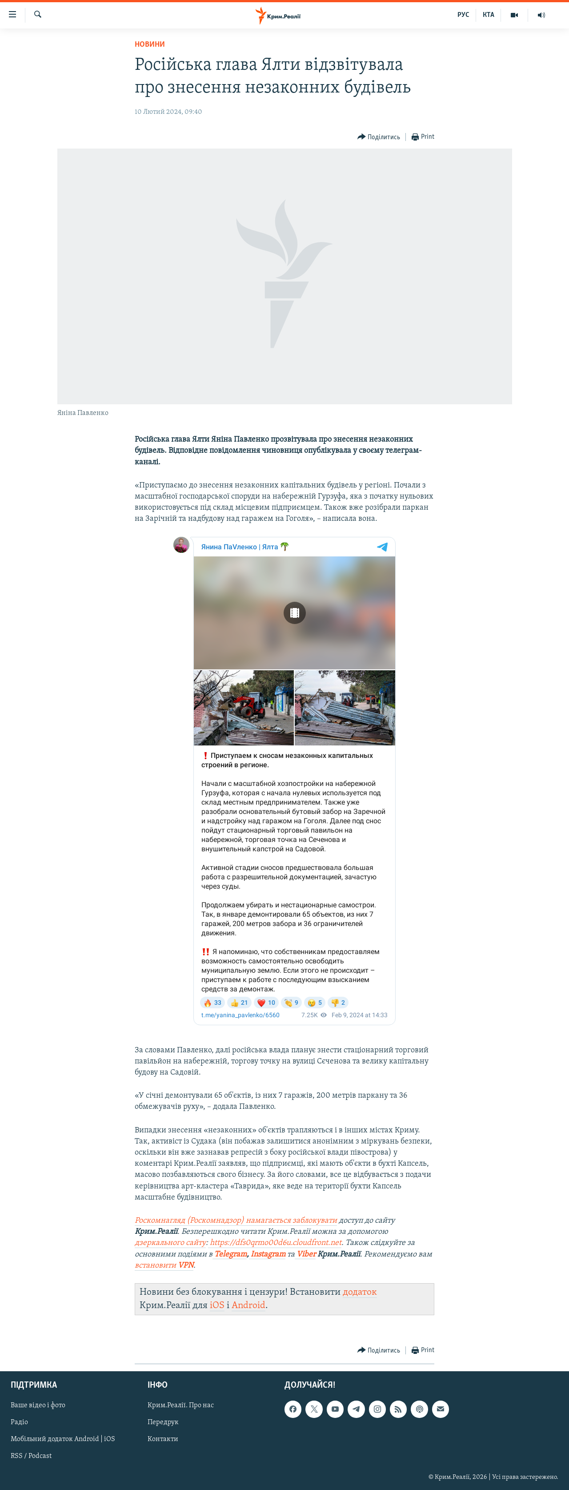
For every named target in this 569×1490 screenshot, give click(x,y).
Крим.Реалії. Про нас (181, 1405)
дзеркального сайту (170, 1243)
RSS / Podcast (31, 1456)
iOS (217, 1305)
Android (248, 1305)
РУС (463, 15)
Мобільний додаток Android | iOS (63, 1439)
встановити (164, 1265)
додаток (360, 1292)
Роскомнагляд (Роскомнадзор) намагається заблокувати (236, 1220)
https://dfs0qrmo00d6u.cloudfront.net (275, 1243)
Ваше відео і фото (38, 1405)
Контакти (163, 1439)
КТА (488, 15)
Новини (150, 44)
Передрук (163, 1422)
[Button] (379, 137)
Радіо (19, 1422)
